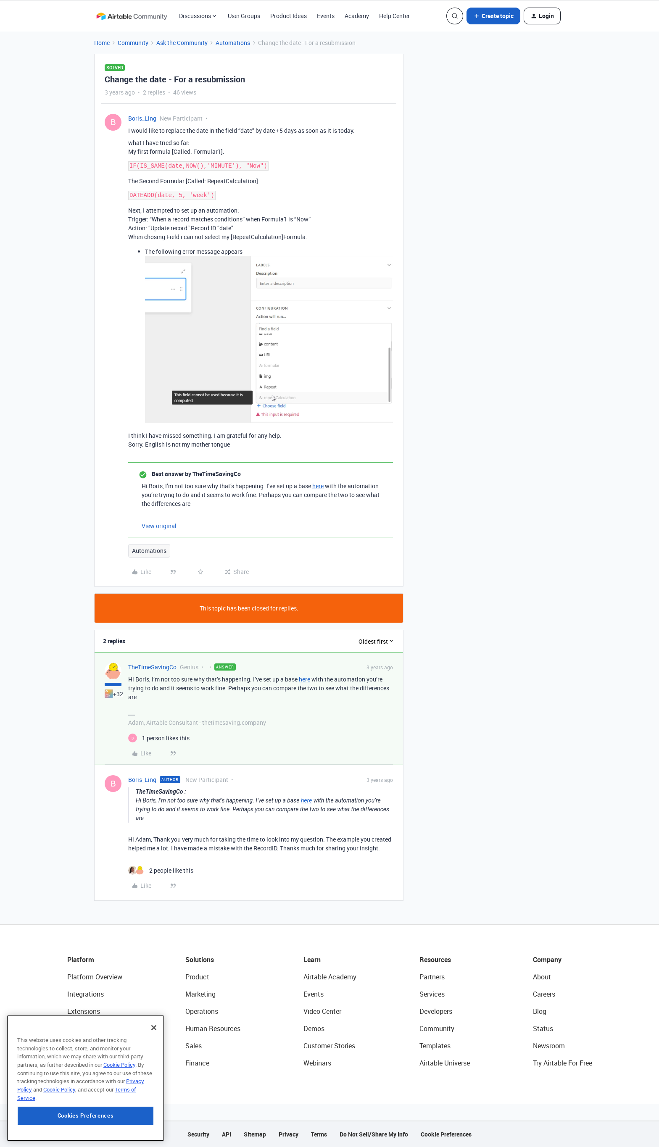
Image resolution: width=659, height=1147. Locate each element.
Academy (357, 16)
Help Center (394, 16)
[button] (493, 16)
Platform (80, 959)
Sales (193, 1045)
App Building (86, 1028)
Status (543, 1028)
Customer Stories (329, 1045)
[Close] (154, 1081)
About (542, 976)
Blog (539, 1011)
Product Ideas (288, 16)
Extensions (83, 1011)
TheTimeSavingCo (152, 667)
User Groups (244, 16)
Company (547, 959)
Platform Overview (94, 976)
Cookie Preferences (446, 1134)
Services (432, 994)
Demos (313, 1028)
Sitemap (255, 1134)
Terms (319, 1134)
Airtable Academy (329, 976)
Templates (435, 1045)
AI (70, 1045)
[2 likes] (160, 870)
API (226, 1134)
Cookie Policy (119, 1118)
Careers (544, 994)
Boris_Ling (142, 118)
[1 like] (159, 738)
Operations (201, 1011)
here (318, 486)
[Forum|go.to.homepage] (131, 16)
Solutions (199, 959)
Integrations (85, 994)
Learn (312, 959)
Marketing (200, 994)
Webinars (317, 1063)
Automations (233, 43)
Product (197, 976)
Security (198, 1134)
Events (326, 16)
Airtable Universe (444, 1063)
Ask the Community (182, 43)
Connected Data (91, 1063)
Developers (435, 1011)
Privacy (288, 1134)
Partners (432, 976)
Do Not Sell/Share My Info (374, 1134)
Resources (435, 959)
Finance (197, 1063)
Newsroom (549, 1045)
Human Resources (212, 1028)
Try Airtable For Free (562, 1063)
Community (133, 43)
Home (102, 43)
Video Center (322, 1011)
